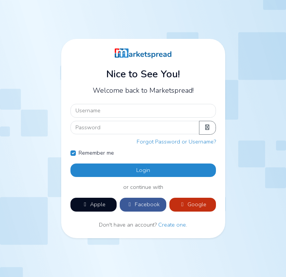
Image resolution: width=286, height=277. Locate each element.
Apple (93, 204)
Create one (172, 225)
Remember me (96, 153)
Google (192, 204)
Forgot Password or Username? (176, 141)
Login (143, 170)
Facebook (143, 204)
